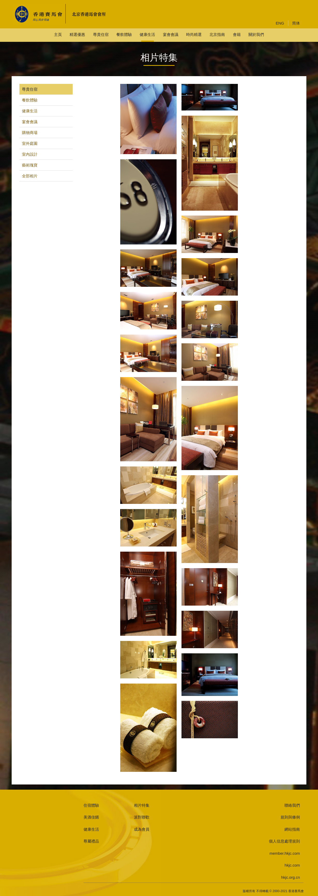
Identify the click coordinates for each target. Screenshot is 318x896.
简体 (296, 23)
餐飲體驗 (124, 34)
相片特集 (141, 805)
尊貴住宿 (101, 34)
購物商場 (29, 132)
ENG (280, 23)
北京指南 (217, 34)
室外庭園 (29, 143)
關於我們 (256, 34)
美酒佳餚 (91, 817)
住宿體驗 (91, 805)
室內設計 (29, 154)
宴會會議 (170, 34)
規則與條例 (290, 817)
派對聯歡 (141, 817)
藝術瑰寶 (29, 165)
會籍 (237, 34)
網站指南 (292, 829)
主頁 (58, 34)
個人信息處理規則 (284, 841)
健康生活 (147, 34)
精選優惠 (77, 34)
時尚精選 (194, 34)
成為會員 (141, 829)
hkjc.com (292, 865)
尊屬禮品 (91, 841)
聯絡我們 (292, 805)
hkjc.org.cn (290, 877)
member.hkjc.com (284, 853)
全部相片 (29, 176)
